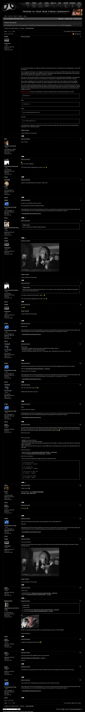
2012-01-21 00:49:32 (25, 220)
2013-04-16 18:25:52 (25, 538)
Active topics (60, 18)
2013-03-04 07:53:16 (25, 323)
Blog (35, 492)
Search (15, 16)
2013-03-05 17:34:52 (25, 404)
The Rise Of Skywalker (37, 491)
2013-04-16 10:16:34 (25, 424)
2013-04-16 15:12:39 (25, 504)
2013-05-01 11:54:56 (25, 651)
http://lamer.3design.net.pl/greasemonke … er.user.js (39, 453)
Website (6, 177)
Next (14, 31)
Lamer (6, 424)
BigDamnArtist (8, 600)
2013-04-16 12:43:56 (25, 484)
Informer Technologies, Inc (76, 708)
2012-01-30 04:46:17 (25, 283)
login (69, 31)
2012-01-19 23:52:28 (25, 36)
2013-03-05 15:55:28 (25, 384)
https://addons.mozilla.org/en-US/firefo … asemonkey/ (44, 452)
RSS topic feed (77, 33)
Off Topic (22, 28)
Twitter (27, 492)
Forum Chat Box (30, 28)
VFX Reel (23, 492)
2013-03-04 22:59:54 (25, 344)
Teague (6, 36)
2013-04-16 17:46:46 (25, 517)
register (72, 31)
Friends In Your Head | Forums (11, 28)
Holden (6, 200)
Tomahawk (7, 344)
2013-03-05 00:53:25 (25, 363)
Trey (5, 220)
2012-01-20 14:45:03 (25, 200)
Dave (5, 139)
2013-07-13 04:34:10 (25, 679)
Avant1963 (7, 179)
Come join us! (68, 25)
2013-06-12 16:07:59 (25, 665)
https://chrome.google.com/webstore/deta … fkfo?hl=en (44, 592)
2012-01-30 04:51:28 (25, 304)
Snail (7, 159)
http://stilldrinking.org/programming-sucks (31, 213)
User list (10, 16)
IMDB (31, 492)
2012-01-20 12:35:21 (25, 159)
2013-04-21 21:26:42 (25, 586)
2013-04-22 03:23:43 (25, 600)
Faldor (6, 484)
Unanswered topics (69, 18)
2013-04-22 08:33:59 (25, 638)
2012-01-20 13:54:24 (25, 179)
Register (20, 16)
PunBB (62, 708)
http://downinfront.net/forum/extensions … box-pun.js (38, 368)
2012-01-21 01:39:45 (25, 240)
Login (25, 16)
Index (5, 16)
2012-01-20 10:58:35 (25, 138)
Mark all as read (77, 18)
